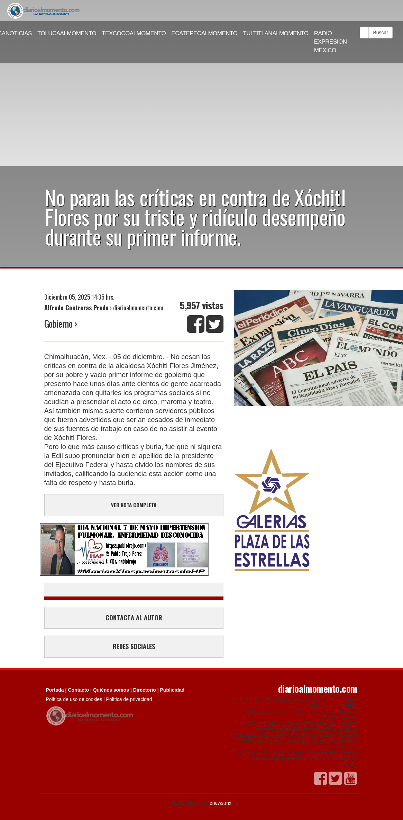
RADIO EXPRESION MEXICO (330, 42)
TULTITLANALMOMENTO (276, 33)
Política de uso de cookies (74, 699)
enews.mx (220, 803)
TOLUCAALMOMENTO (66, 33)
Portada (55, 690)
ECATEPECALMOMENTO (204, 33)
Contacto (78, 690)
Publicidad (172, 690)
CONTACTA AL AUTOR (134, 617)
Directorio (144, 690)
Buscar (380, 32)
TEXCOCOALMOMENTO (134, 33)
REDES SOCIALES (134, 646)
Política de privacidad (129, 699)
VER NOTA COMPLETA (133, 505)
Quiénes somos (111, 690)
